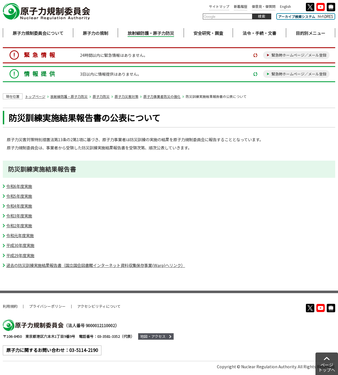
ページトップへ (326, 367)
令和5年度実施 (19, 196)
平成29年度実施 (20, 255)
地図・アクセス (153, 336)
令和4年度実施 (19, 206)
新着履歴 (240, 6)
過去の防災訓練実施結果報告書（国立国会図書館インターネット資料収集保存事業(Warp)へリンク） (95, 265)
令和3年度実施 (19, 216)
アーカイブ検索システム (305, 16)
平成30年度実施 (20, 245)
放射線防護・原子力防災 (69, 96)
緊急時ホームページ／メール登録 (299, 55)
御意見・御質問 (263, 6)
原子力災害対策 (126, 96)
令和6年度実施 (19, 186)
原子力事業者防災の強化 (162, 96)
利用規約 (10, 306)
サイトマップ (219, 6)
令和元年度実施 (20, 235)
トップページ (35, 96)
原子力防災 (101, 96)
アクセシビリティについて (99, 306)
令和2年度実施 (19, 225)
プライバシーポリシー (47, 306)
